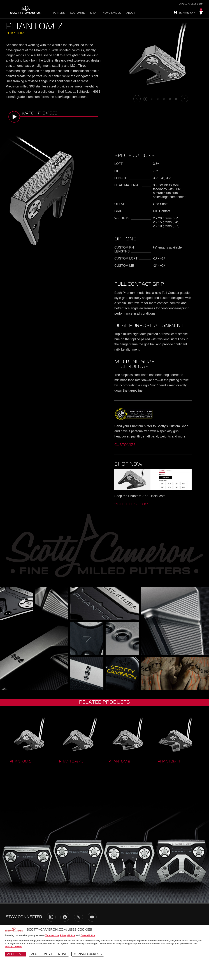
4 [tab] (164, 99)
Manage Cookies (13, 946)
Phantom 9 (119, 761)
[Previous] (137, 98)
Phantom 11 (169, 761)
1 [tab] (145, 99)
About (127, 12)
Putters (60, 12)
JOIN (192, 12)
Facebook (64, 917)
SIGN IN (183, 12)
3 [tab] (158, 99)
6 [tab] (176, 99)
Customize (77, 12)
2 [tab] (152, 99)
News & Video (109, 12)
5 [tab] (170, 99)
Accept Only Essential (49, 954)
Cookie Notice (88, 935)
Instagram (51, 917)
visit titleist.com (131, 504)
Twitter (78, 917)
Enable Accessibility (191, 4)
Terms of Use (52, 935)
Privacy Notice (67, 935)
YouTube (92, 917)
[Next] (184, 98)
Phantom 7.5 (71, 761)
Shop (92, 12)
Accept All (15, 954)
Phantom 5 (20, 761)
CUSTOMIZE (125, 444)
